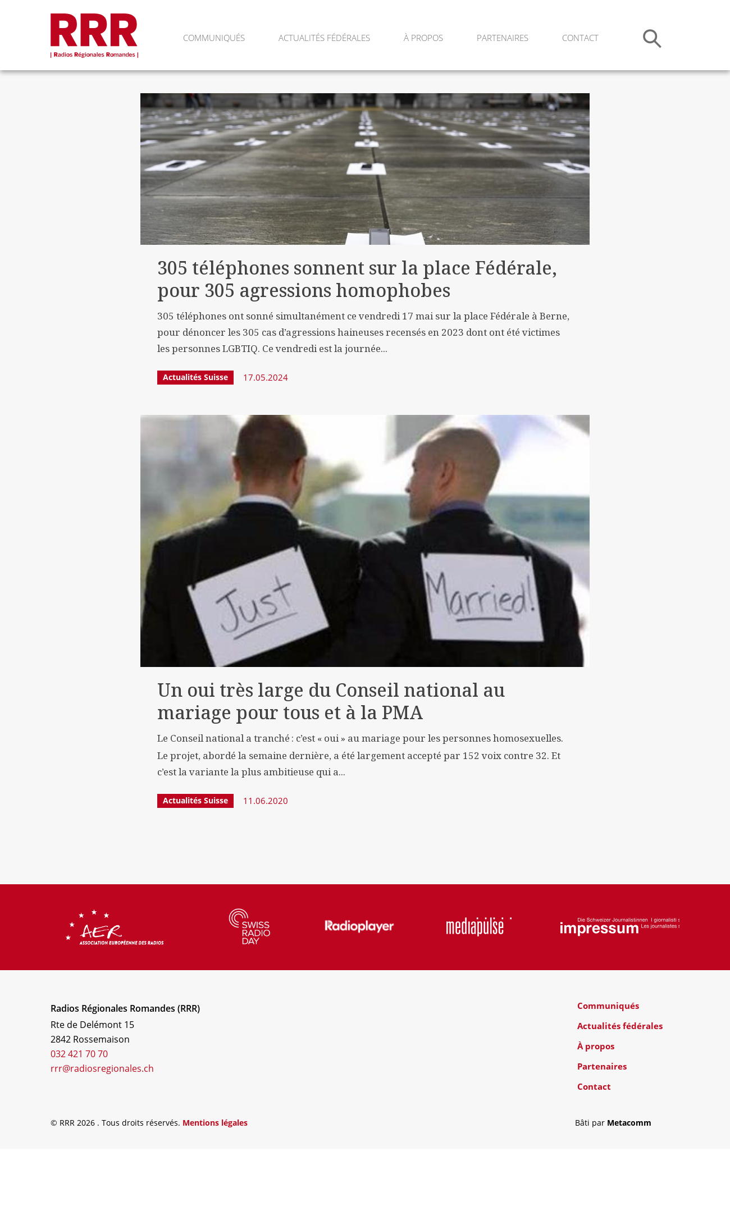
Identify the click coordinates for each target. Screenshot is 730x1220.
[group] (115, 998)
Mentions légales (215, 1194)
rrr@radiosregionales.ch (102, 1140)
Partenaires (502, 37)
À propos (423, 37)
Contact (580, 37)
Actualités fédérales (324, 37)
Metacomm (629, 1194)
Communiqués (214, 37)
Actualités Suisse (195, 448)
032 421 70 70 (79, 1125)
